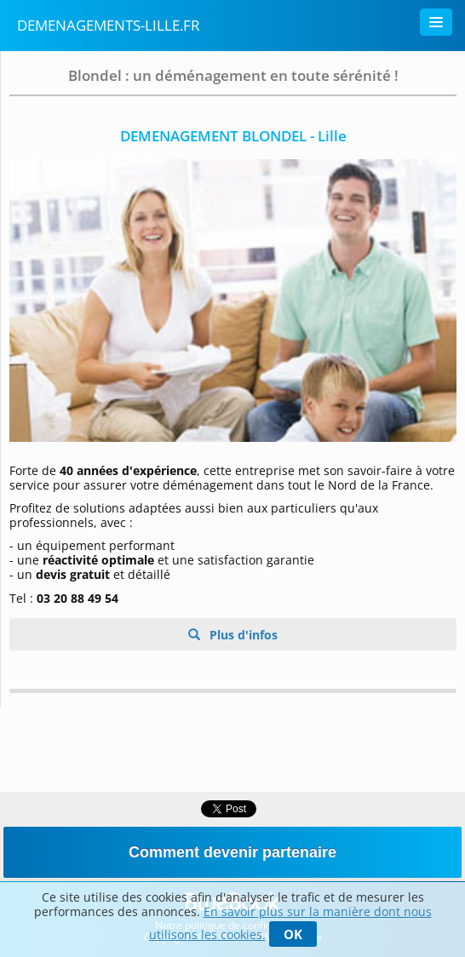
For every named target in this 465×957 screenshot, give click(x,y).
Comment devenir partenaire (232, 852)
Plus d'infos (242, 635)
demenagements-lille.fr (108, 25)
